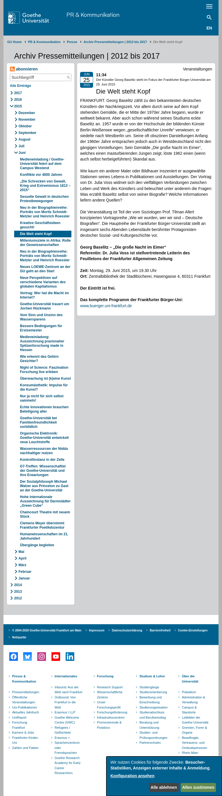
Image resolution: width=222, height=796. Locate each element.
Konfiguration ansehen (132, 775)
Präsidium (189, 692)
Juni (22, 153)
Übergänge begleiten (37, 545)
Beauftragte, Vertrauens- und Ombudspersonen (194, 743)
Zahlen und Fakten (25, 748)
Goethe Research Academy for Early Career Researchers (68, 765)
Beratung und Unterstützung (149, 725)
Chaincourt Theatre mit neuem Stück (45, 514)
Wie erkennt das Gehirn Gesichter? (39, 359)
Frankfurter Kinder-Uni (25, 740)
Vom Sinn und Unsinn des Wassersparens (41, 317)
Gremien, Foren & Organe (194, 730)
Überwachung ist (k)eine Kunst (45, 378)
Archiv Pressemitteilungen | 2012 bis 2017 (115, 42)
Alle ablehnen (164, 787)
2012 (18, 598)
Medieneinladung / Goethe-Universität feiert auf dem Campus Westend (42, 163)
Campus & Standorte (189, 710)
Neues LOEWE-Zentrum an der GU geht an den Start (45, 269)
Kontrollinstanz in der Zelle (42, 460)
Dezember (26, 113)
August (24, 139)
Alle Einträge (20, 86)
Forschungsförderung (111, 712)
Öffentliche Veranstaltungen (23, 700)
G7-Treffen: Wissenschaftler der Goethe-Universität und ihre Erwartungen (43, 470)
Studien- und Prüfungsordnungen (153, 735)
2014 (18, 585)
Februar (25, 572)
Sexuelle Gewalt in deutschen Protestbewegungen (44, 199)
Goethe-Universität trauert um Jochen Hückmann (44, 306)
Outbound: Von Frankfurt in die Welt (65, 702)
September (27, 133)
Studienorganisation (153, 707)
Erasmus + (62, 737)
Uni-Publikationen (24, 707)
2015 (18, 106)
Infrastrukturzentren (111, 717)
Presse (72, 42)
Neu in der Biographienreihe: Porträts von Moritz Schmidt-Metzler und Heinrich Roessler (45, 212)
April (22, 558)
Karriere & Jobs (23, 732)
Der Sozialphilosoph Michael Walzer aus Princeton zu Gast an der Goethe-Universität (44, 486)
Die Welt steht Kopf (36, 234)
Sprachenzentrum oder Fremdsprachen (67, 747)
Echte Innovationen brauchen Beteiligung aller (44, 409)
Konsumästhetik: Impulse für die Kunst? (44, 387)
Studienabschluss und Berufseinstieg (152, 715)
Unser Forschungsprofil (109, 704)
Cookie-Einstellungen (193, 630)
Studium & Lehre (152, 676)
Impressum (96, 630)
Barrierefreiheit (160, 630)
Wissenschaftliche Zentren (110, 694)
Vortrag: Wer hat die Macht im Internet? (44, 295)
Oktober (25, 126)
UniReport (19, 717)
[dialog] (164, 776)
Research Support (110, 687)
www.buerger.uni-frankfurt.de (106, 305)
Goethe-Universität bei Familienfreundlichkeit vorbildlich (38, 422)
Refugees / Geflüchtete (63, 730)
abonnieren (24, 69)
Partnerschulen (150, 742)
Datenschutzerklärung (127, 630)
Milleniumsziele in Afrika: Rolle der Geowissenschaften (45, 242)
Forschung (105, 676)
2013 (18, 592)
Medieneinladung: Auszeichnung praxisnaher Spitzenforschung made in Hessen (42, 343)
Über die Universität (190, 678)
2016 (18, 100)
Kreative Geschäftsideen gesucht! (40, 225)
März (22, 565)
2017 (18, 93)
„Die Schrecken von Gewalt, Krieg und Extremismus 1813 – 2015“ (45, 185)
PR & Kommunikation (92, 14)
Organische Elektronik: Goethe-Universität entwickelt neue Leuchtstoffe (44, 437)
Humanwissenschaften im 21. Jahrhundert (44, 536)
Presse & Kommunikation (24, 678)
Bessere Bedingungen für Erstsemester (41, 328)
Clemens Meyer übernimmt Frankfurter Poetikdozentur (42, 525)
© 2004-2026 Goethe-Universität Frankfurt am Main (47, 630)
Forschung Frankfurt (19, 725)
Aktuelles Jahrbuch (25, 712)
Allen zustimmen (198, 787)
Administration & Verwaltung (193, 700)
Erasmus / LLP (65, 712)
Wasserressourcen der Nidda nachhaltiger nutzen (44, 451)
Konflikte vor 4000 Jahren (41, 175)
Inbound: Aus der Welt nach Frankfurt (68, 689)
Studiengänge (149, 687)
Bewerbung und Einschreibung (150, 700)
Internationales (66, 676)
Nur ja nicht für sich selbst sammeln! (42, 398)
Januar (24, 578)
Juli (21, 146)
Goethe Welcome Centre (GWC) (67, 720)
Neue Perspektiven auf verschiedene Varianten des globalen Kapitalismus (43, 282)
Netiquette (19, 637)
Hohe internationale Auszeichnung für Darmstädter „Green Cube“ (45, 501)
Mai (21, 552)
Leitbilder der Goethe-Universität (195, 720)
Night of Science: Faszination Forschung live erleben (44, 370)
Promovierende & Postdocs (109, 725)
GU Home (14, 42)
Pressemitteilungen (25, 692)
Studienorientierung (153, 692)
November (27, 120)
